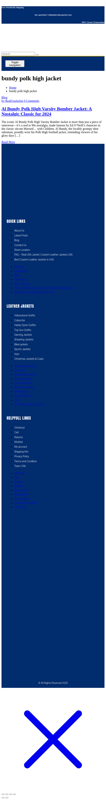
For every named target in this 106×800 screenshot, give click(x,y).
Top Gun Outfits (22, 330)
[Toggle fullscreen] (6, 794)
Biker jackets (21, 344)
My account (20, 446)
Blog (4, 97)
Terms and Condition (25, 461)
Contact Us (20, 245)
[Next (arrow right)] (6, 797)
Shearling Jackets (23, 339)
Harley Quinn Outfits (25, 325)
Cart (16, 432)
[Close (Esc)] (14, 794)
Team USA (20, 466)
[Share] (10, 794)
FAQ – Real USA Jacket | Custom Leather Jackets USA (43, 254)
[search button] (37, 54)
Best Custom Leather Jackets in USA (34, 259)
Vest (16, 354)
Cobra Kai (19, 320)
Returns (18, 437)
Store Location (22, 249)
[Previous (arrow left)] (3, 797)
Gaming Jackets (23, 334)
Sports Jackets (22, 349)
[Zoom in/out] (3, 794)
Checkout (19, 427)
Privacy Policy (21, 456)
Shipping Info (21, 451)
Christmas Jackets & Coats (29, 358)
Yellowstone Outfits (24, 315)
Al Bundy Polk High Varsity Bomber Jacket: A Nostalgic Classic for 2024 (47, 111)
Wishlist (18, 441)
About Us (19, 230)
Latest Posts (21, 235)
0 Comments (31, 100)
